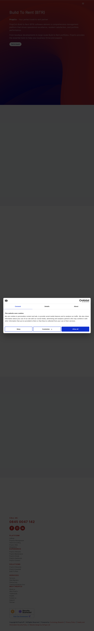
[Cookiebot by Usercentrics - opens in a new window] (80, 300)
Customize (47, 329)
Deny (18, 329)
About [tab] (76, 306)
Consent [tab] (18, 306)
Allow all (75, 329)
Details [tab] (47, 306)
